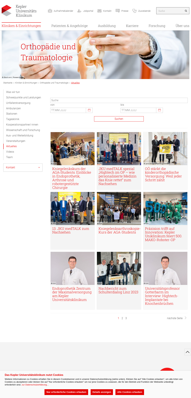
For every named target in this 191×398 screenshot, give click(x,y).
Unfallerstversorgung (18, 103)
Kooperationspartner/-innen (22, 124)
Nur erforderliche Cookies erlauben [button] (66, 392)
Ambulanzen (13, 108)
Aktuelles (11, 146)
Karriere (132, 25)
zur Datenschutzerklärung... (35, 384)
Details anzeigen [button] (101, 392)
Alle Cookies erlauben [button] (129, 392)
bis (122, 104)
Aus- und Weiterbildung (19, 135)
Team (9, 157)
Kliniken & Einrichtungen (21, 25)
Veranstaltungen (15, 141)
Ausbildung (107, 25)
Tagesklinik (12, 119)
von (52, 104)
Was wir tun (13, 92)
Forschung (157, 25)
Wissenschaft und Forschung (23, 130)
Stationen (11, 113)
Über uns (182, 25)
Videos (10, 151)
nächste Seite (177, 318)
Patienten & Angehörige (69, 25)
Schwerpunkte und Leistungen (23, 97)
